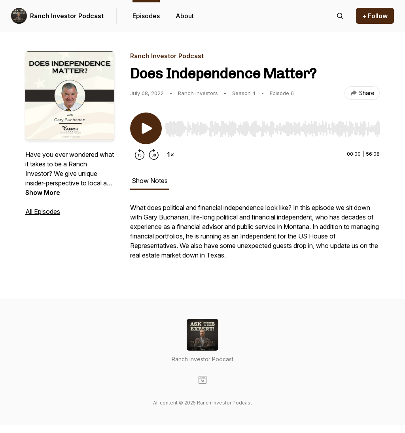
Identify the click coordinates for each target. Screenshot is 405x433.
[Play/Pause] (146, 128)
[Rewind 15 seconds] (139, 154)
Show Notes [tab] (150, 181)
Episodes (146, 16)
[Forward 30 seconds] (153, 154)
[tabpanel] (255, 235)
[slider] (272, 128)
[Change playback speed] (170, 154)
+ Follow (375, 16)
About (185, 16)
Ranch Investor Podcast (67, 16)
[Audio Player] (272, 126)
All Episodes (42, 212)
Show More (42, 192)
